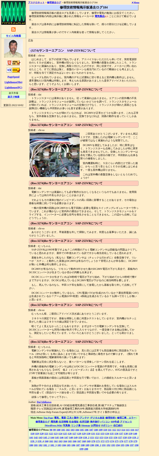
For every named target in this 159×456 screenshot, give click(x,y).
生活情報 (63, 421)
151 (92, 437)
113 (119, 429)
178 (131, 441)
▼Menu (135, 2)
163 (60, 441)
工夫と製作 (73, 417)
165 (70, 441)
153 (101, 437)
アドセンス (126, 421)
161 (51, 441)
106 (86, 429)
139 (130, 433)
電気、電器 (60, 417)
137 (121, 433)
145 (57, 437)
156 (115, 437)
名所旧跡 (84, 421)
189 (87, 445)
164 (65, 441)
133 (102, 433)
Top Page (48, 417)
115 (128, 429)
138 (126, 433)
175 (117, 441)
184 (64, 445)
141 (31, 437)
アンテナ (84, 417)
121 (46, 433)
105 (82, 429)
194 (118, 445)
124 (60, 433)
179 (135, 441)
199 (81, 449)
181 (36, 445)
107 (91, 429)
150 (80, 437)
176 (121, 441)
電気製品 (100, 16)
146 (62, 437)
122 (51, 433)
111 (109, 429)
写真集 (66, 425)
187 (78, 445)
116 (132, 429)
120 (42, 433)
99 (54, 429)
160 (46, 441)
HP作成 (115, 421)
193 (113, 445)
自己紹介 (118, 425)
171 (98, 441)
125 (65, 433)
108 (96, 429)
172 (103, 441)
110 (105, 429)
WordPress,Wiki (53, 425)
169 (88, 441)
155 (111, 437)
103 (72, 429)
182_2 (46, 445)
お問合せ (95, 425)
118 (32, 433)
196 (127, 445)
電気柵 (54, 421)
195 (122, 445)
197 (132, 445)
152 (97, 437)
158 (125, 437)
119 (37, 433)
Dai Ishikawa (44, 402)
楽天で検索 (13, 96)
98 (51, 429)
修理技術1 (110, 417)
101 (63, 429)
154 (106, 437)
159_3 (34, 441)
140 (135, 433)
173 (107, 441)
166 (75, 441)
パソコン (105, 421)
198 (136, 445)
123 (56, 433)
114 (123, 429)
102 (68, 429)
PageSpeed (13, 76)
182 (40, 445)
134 (107, 433)
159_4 (41, 441)
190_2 (98, 445)
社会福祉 (74, 421)
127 (74, 433)
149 (76, 437)
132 (98, 433)
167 (79, 441)
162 (56, 441)
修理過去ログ (43, 421)
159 (129, 437)
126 (70, 433)
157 (120, 437)
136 (116, 433)
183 (59, 445)
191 (104, 445)
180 (31, 445)
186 (73, 445)
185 (69, 445)
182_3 (53, 445)
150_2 (86, 437)
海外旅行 (95, 421)
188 (83, 445)
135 (112, 433)
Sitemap (86, 425)
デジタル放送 (97, 417)
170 (93, 441)
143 (40, 437)
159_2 (135, 437)
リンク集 (76, 425)
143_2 (46, 437)
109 (101, 429)
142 (36, 437)
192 (108, 445)
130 (88, 433)
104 (77, 429)
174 (112, 441)
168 (84, 441)
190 (92, 445)
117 (137, 429)
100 (58, 429)
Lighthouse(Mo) (13, 82)
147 (66, 437)
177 (126, 441)
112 (114, 429)
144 (52, 437)
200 (86, 449)
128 (79, 433)
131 (93, 433)
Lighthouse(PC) (13, 87)
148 (71, 437)
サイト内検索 (13, 35)
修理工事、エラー (126, 417)
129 (84, 433)
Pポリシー (107, 425)
